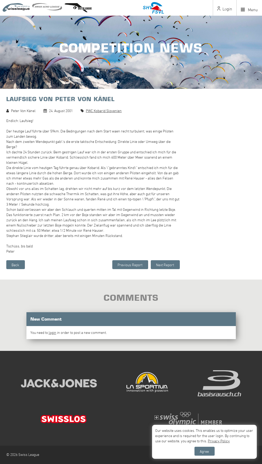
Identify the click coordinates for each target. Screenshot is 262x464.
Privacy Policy (219, 441)
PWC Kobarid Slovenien (104, 110)
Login (224, 9)
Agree (204, 451)
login (52, 332)
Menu (249, 9)
